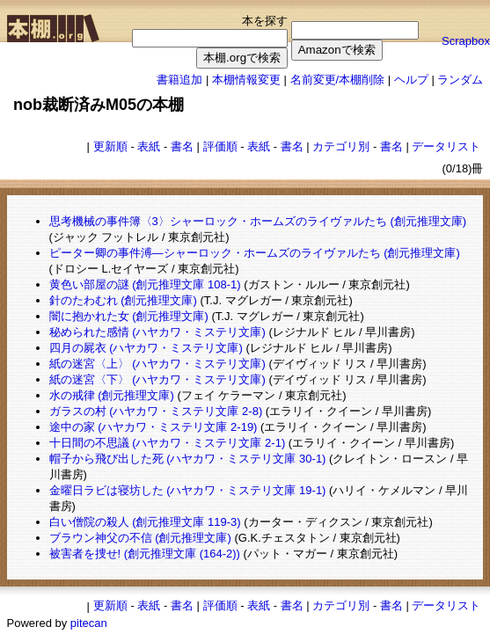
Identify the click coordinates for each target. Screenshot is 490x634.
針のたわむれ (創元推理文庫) (123, 300)
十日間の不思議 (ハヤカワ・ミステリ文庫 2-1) (167, 442)
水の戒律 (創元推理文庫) (111, 395)
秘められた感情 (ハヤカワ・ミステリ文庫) (157, 332)
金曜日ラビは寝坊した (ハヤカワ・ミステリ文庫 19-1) (187, 490)
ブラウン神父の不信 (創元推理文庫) (140, 537)
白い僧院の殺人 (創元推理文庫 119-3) (145, 521)
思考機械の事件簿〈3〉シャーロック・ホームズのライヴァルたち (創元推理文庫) (258, 221)
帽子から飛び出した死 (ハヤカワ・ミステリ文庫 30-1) (187, 458)
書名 (182, 146)
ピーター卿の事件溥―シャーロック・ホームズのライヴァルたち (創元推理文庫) (254, 252)
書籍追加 (179, 79)
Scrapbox (466, 40)
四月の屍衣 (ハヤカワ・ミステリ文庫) (146, 347)
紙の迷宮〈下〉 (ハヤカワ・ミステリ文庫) (157, 379)
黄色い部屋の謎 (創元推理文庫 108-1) (145, 284)
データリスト (446, 146)
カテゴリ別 (340, 146)
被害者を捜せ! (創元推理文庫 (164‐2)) (144, 553)
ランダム (460, 79)
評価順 (220, 146)
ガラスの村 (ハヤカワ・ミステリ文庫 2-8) (156, 411)
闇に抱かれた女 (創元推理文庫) (128, 316)
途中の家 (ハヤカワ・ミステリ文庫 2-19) (153, 427)
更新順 (110, 146)
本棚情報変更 (246, 79)
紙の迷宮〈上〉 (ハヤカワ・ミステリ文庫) (157, 363)
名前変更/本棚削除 (337, 79)
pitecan (88, 623)
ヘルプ (411, 79)
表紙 (148, 146)
